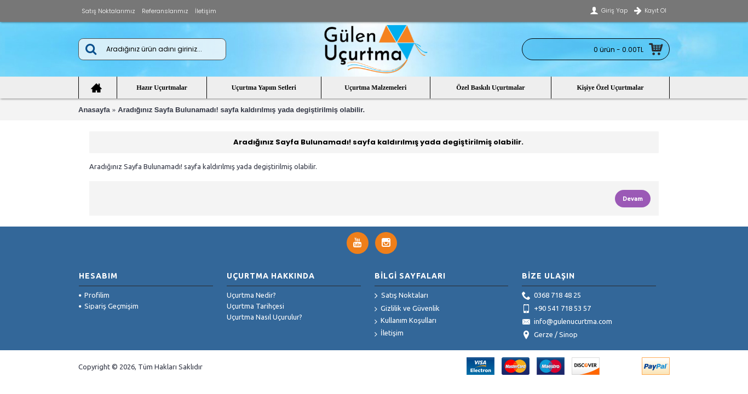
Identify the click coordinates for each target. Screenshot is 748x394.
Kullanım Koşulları (405, 321)
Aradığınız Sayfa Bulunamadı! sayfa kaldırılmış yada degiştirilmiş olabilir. (241, 110)
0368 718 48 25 (551, 296)
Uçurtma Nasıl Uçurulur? (264, 317)
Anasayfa (94, 110)
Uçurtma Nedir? (251, 295)
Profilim (94, 295)
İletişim (389, 333)
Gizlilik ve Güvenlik (407, 309)
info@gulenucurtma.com (567, 322)
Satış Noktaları (401, 296)
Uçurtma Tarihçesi (255, 306)
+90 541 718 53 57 (556, 309)
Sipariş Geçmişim (109, 306)
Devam (633, 198)
